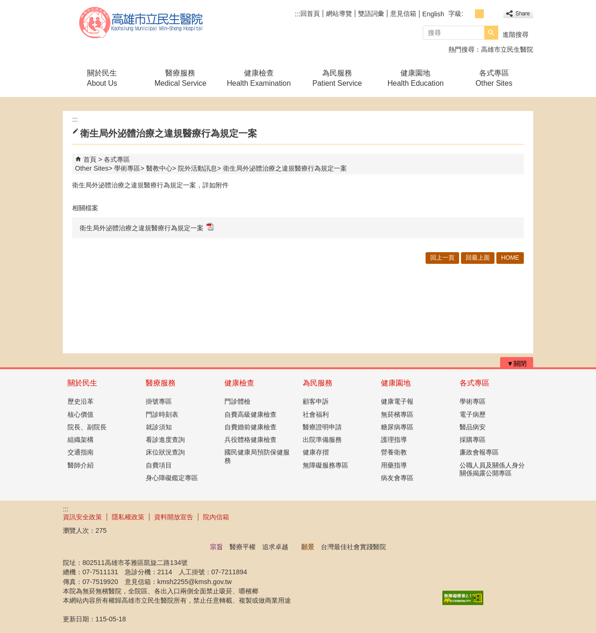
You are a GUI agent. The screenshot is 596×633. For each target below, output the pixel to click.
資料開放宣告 (173, 517)
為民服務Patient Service (337, 78)
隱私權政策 (128, 517)
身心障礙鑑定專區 (172, 478)
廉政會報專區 (479, 452)
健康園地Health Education (415, 78)
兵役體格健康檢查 (250, 439)
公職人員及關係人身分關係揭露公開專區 (492, 469)
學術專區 (127, 168)
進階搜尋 (515, 34)
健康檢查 (239, 383)
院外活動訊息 (197, 168)
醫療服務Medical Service (181, 78)
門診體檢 (237, 401)
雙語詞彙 (371, 13)
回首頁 (310, 13)
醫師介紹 (81, 465)
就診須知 (159, 427)
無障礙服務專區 (325, 465)
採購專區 (473, 439)
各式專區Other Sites (493, 78)
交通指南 (81, 452)
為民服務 (317, 383)
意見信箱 (403, 13)
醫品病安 (473, 427)
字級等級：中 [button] (479, 13)
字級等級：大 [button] (490, 14)
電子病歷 (473, 414)
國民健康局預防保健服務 (257, 456)
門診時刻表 (162, 414)
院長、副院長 (87, 427)
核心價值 (81, 414)
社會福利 (316, 414)
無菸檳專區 (397, 414)
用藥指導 (394, 465)
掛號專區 (159, 401)
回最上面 (478, 257)
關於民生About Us (102, 78)
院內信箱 (216, 517)
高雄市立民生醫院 (141, 22)
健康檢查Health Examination (259, 78)
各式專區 (474, 383)
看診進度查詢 (165, 439)
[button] (491, 33)
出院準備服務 (322, 439)
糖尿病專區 (397, 427)
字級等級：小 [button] (469, 14)
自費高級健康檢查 (250, 414)
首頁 (89, 159)
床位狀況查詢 (165, 452)
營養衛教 (394, 452)
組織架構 (81, 439)
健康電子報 (397, 401)
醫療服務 (161, 383)
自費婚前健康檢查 (250, 427)
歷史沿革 (81, 401)
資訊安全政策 (82, 517)
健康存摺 (316, 452)
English (433, 14)
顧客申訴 (316, 401)
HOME (510, 257)
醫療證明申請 (322, 427)
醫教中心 (159, 168)
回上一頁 (442, 257)
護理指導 (394, 439)
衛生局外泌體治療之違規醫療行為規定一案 (285, 168)
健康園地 (396, 383)
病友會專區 (397, 478)
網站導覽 (339, 13)
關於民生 (82, 383)
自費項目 (159, 465)
